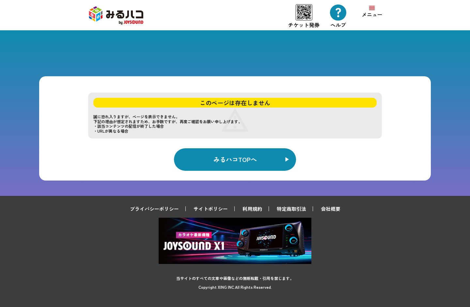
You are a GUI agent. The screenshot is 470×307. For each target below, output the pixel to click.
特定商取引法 (291, 208)
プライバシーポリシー (154, 208)
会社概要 (330, 208)
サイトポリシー (211, 208)
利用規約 (252, 208)
